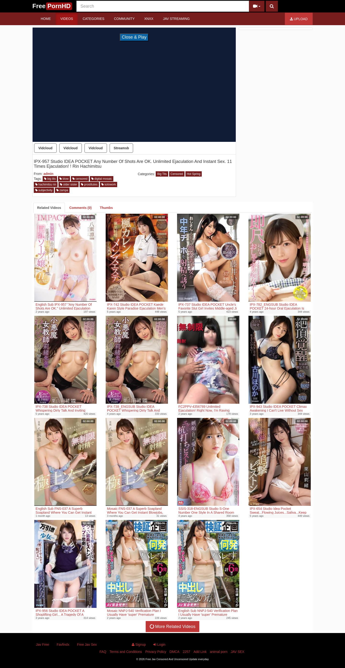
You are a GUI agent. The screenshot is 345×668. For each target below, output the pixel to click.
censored (79, 178)
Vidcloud (45, 148)
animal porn (218, 652)
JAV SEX (237, 652)
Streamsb (121, 148)
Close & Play (134, 37)
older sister (68, 184)
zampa (62, 190)
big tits (50, 178)
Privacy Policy (155, 652)
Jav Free (42, 644)
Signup (139, 644)
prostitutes (89, 184)
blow (64, 178)
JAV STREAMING (176, 19)
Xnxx (148, 19)
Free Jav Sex (87, 644)
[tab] (49, 208)
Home (46, 19)
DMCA (174, 652)
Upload (299, 19)
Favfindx (63, 644)
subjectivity (43, 190)
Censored (177, 174)
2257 (186, 652)
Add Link (200, 652)
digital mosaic (101, 178)
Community (124, 19)
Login (159, 644)
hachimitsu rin (45, 184)
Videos (66, 19)
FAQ (102, 652)
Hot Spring (194, 174)
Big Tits (162, 174)
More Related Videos (172, 626)
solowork (108, 184)
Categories (93, 19)
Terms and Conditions (125, 652)
